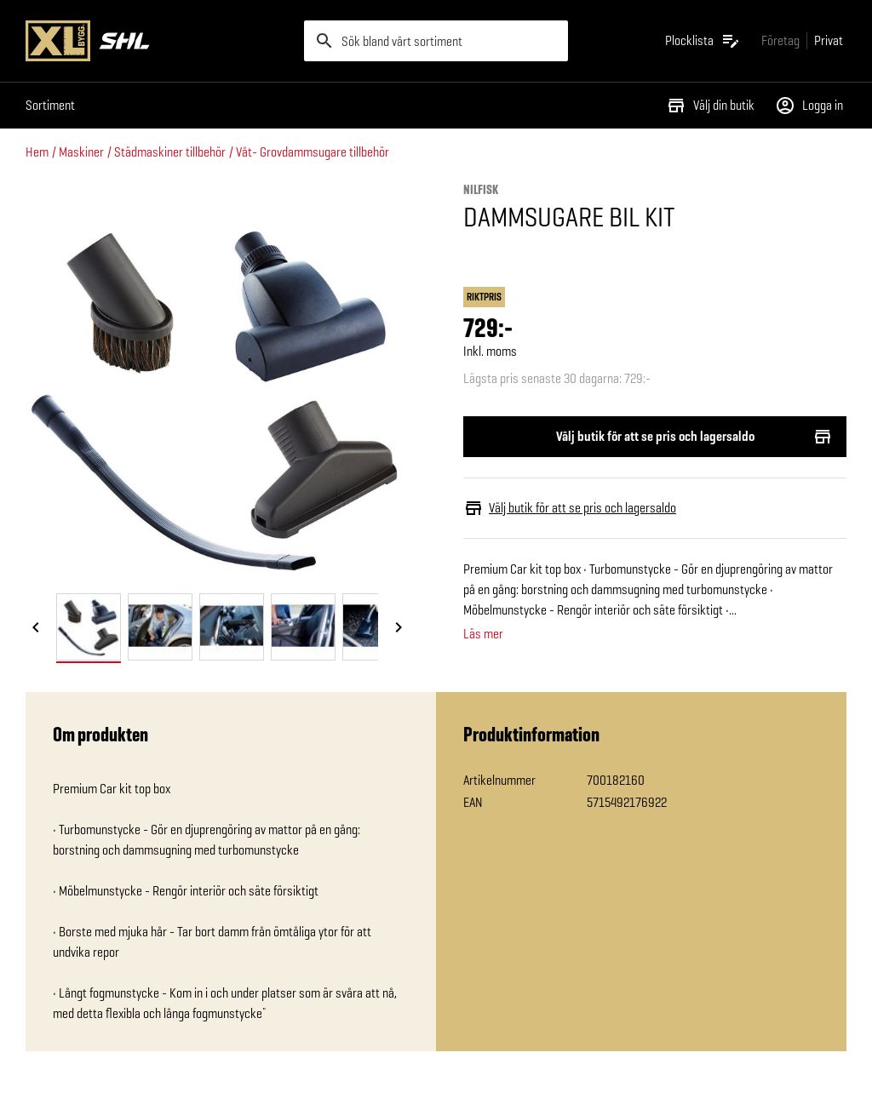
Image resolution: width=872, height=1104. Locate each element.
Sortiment (50, 105)
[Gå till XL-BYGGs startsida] (158, 40)
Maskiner (81, 152)
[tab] (88, 627)
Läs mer (483, 634)
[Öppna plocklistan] (703, 41)
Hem (37, 152)
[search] (436, 40)
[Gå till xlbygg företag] (780, 40)
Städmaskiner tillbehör (170, 152)
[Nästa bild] (398, 628)
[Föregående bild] (36, 628)
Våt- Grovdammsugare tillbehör (312, 152)
